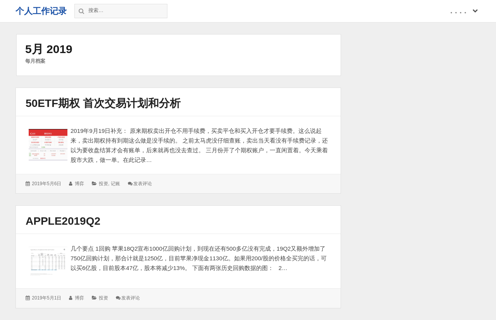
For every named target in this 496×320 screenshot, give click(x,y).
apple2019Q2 (63, 221)
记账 (115, 183)
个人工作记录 (41, 11)
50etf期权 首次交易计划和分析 (103, 103)
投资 (103, 183)
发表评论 (142, 183)
